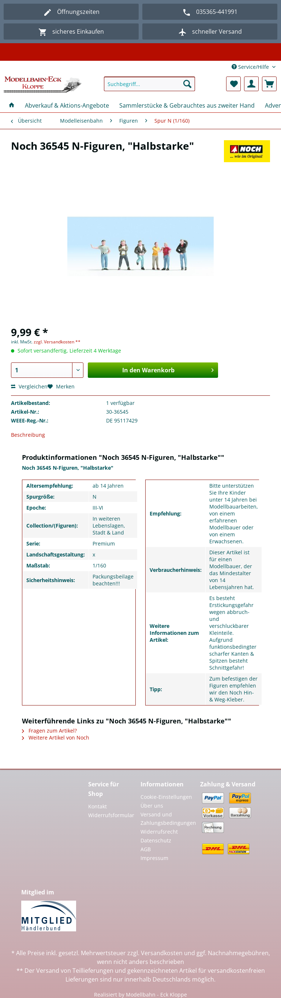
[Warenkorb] (269, 84)
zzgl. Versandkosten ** (57, 342)
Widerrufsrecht (159, 831)
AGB (145, 849)
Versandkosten (162, 953)
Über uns (151, 805)
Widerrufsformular (110, 815)
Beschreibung (28, 434)
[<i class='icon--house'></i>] (12, 105)
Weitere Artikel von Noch (55, 737)
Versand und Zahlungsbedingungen (168, 819)
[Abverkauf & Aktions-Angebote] (67, 105)
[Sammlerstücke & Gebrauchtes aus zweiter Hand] (187, 105)
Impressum (154, 857)
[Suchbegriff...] (149, 84)
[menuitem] (149, 87)
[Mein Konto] (251, 84)
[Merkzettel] (233, 84)
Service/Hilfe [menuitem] (251, 66)
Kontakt (97, 806)
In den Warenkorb (168, 369)
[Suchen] (187, 84)
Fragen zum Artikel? (49, 730)
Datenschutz (155, 840)
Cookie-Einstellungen (166, 796)
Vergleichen (29, 386)
